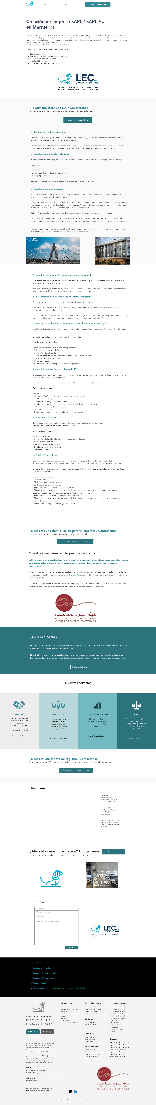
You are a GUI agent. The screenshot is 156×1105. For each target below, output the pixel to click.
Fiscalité (64, 1011)
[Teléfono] (45, 4)
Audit (63, 1007)
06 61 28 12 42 (30, 1078)
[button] (19, 736)
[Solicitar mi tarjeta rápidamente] (76, 770)
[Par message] (47, 1031)
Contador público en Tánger (44, 978)
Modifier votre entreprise (93, 1009)
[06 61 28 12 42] (33, 1031)
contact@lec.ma (59, 1076)
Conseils (64, 1018)
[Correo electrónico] (65, 4)
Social (63, 1016)
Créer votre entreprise (92, 1007)
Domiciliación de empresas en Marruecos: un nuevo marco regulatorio (60, 988)
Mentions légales (90, 1049)
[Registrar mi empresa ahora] (75, 541)
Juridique (64, 1014)
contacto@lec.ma (106, 797)
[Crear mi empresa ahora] (77, 120)
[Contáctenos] (113, 851)
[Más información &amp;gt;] (79, 667)
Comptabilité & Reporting (69, 1009)
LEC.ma (76, 574)
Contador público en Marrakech (45, 973)
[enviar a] (71, 947)
